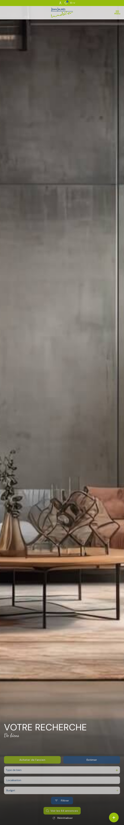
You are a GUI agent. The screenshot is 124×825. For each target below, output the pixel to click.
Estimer (91, 770)
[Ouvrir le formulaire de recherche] (62, 811)
